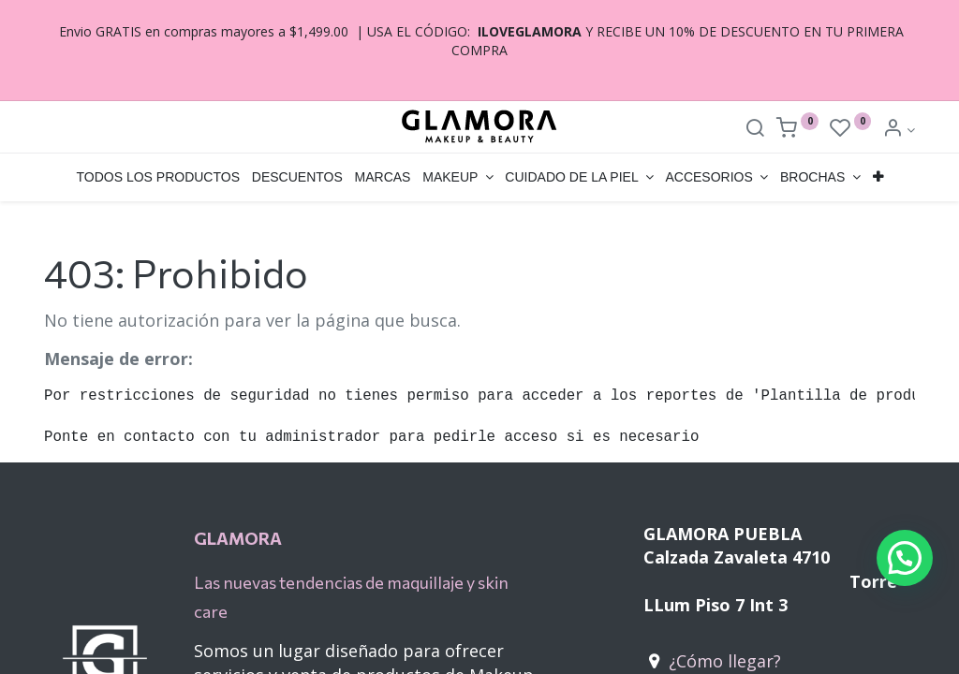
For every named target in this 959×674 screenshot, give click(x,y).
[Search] (755, 130)
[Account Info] (898, 130)
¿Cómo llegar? (725, 661)
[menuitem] (157, 178)
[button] (877, 178)
